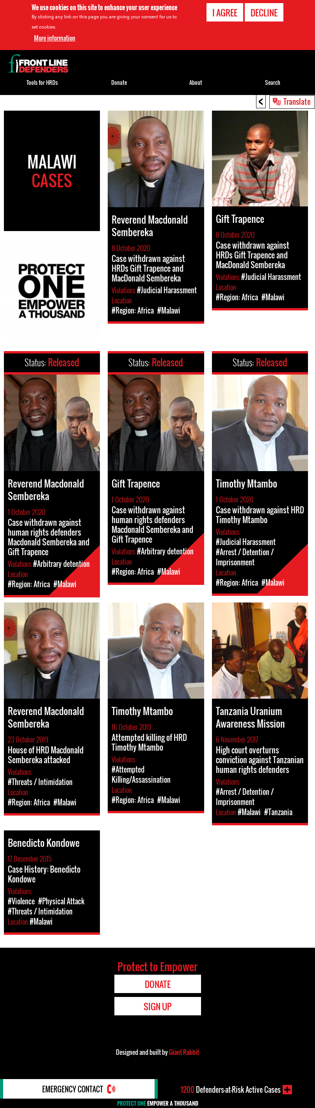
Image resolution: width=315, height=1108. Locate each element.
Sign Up (157, 1006)
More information (54, 38)
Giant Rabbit (184, 1052)
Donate (119, 82)
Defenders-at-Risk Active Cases (231, 1090)
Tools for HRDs (42, 82)
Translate (297, 101)
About (195, 82)
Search (272, 82)
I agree (224, 12)
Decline (264, 12)
